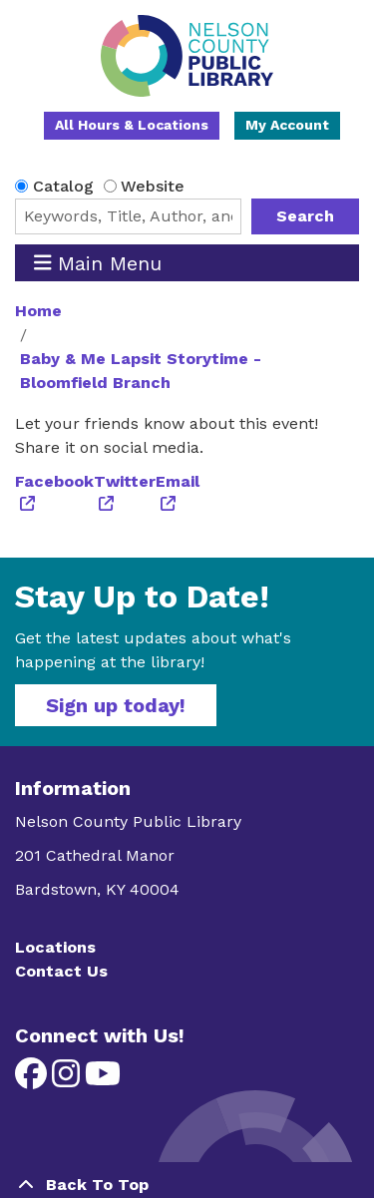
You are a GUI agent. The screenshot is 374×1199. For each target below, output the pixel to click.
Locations (55, 947)
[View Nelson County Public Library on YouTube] (103, 1079)
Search (305, 215)
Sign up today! (116, 705)
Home (38, 310)
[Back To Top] (187, 1185)
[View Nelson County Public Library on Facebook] (33, 1079)
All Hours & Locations (131, 125)
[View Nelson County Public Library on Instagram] (68, 1079)
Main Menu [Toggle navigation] (98, 262)
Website (153, 186)
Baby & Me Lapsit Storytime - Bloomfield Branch (140, 370)
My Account (287, 125)
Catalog (63, 186)
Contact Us (61, 971)
